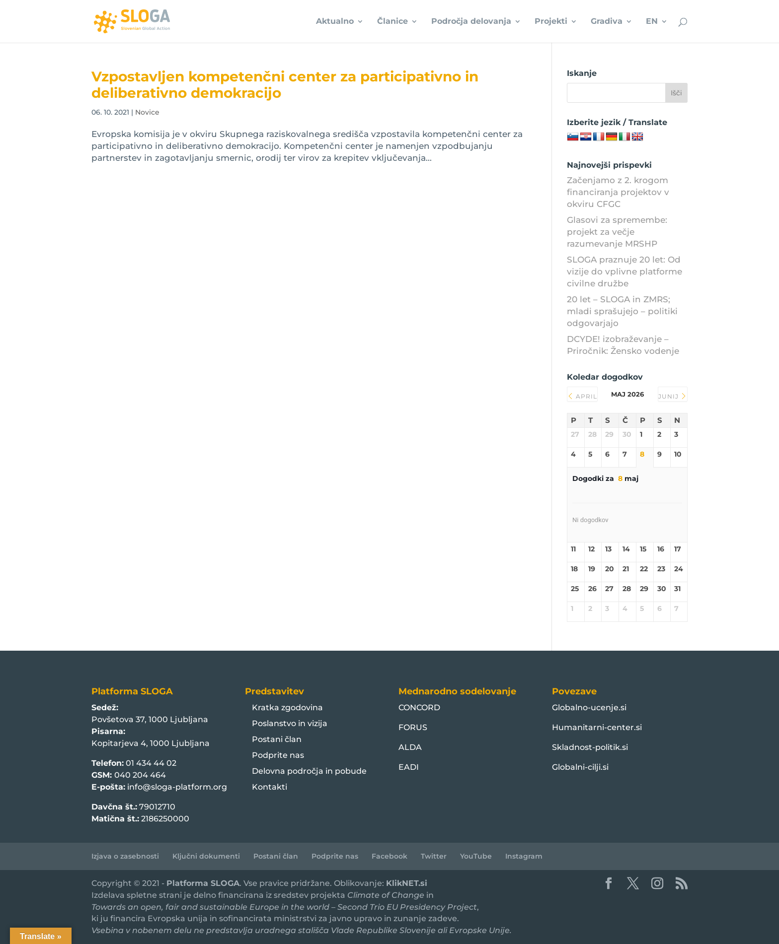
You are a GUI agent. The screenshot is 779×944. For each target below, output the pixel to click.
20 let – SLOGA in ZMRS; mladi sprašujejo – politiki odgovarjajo (622, 311)
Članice (392, 22)
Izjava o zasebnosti (125, 856)
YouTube (476, 856)
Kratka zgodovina (287, 707)
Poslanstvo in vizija (289, 723)
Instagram (524, 856)
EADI (408, 767)
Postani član (277, 739)
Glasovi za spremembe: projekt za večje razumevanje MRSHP (617, 232)
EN (652, 22)
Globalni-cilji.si (580, 767)
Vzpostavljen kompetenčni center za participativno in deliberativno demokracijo (284, 84)
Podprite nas (278, 755)
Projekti (551, 22)
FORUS (412, 727)
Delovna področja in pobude (309, 771)
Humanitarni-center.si (597, 727)
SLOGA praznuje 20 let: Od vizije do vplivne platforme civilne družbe (624, 271)
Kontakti (269, 787)
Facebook (389, 856)
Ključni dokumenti (206, 856)
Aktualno (335, 22)
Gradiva (607, 22)
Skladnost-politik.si (590, 747)
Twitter (434, 856)
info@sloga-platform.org (177, 787)
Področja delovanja (471, 22)
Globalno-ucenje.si (589, 707)
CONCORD (419, 707)
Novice (147, 112)
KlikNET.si (406, 883)
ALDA (410, 747)
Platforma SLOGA (202, 883)
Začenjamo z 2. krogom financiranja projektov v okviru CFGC (618, 192)
